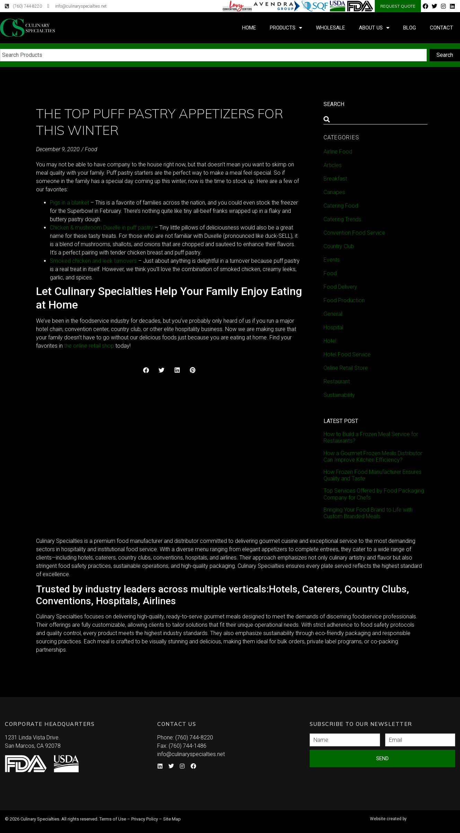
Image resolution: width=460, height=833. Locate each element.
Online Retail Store (346, 368)
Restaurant (337, 381)
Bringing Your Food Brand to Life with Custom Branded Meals (368, 513)
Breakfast (335, 178)
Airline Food (338, 151)
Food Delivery (340, 287)
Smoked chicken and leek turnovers (93, 261)
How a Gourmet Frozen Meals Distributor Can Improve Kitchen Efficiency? (373, 456)
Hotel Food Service (347, 354)
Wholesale (330, 28)
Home (249, 28)
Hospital (333, 327)
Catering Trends (342, 219)
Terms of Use (112, 819)
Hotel (330, 341)
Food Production (344, 300)
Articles (333, 165)
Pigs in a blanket (69, 202)
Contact (441, 28)
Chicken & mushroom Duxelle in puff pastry (101, 227)
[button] (146, 370)
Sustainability (339, 395)
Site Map (172, 819)
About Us (374, 28)
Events (332, 260)
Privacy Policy (144, 819)
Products (286, 28)
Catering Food (341, 205)
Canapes (334, 192)
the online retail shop (89, 345)
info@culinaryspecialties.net (191, 754)
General (333, 314)
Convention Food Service (354, 232)
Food (91, 149)
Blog (409, 28)
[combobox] (213, 55)
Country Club (339, 246)
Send (382, 758)
